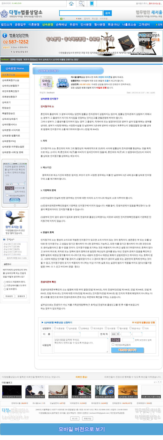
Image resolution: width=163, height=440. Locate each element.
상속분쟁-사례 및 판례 (12, 152)
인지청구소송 (8, 75)
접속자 (87, 18)
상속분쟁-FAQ (8, 141)
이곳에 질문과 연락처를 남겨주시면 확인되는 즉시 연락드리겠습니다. (15, 173)
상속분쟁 (47, 24)
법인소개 (6, 24)
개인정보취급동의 (17, 196)
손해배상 (61, 24)
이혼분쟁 (33, 24)
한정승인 (6, 108)
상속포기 (6, 102)
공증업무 (20, 24)
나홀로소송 (129, 24)
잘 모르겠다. (11, 289)
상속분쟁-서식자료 (10, 130)
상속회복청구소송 (10, 80)
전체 (160, 24)
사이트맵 (104, 18)
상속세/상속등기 (9, 119)
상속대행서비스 (9, 124)
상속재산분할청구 (10, 85)
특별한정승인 (8, 113)
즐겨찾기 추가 (141, 3)
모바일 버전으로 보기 (81, 429)
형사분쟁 (99, 24)
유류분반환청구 (9, 97)
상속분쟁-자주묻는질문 (12, 146)
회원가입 (87, 418)
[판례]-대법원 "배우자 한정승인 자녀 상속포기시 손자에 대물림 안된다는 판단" (44, 59)
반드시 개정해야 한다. (15, 282)
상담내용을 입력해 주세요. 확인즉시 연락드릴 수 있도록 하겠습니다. (81, 345)
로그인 (75, 418)
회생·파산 (114, 24)
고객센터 (144, 24)
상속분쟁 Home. (14, 68)
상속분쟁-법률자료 (10, 135)
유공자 (74, 24)
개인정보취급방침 (117, 413)
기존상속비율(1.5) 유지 (16, 285)
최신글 (95, 18)
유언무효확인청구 (10, 91)
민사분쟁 (86, 24)
